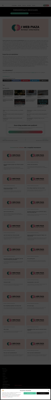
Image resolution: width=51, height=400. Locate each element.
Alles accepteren (30, 393)
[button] (48, 390)
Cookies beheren (43, 393)
